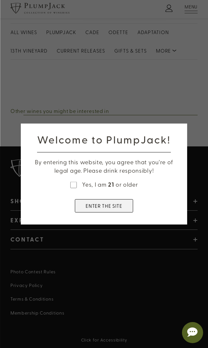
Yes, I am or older (110, 184)
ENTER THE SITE (104, 205)
